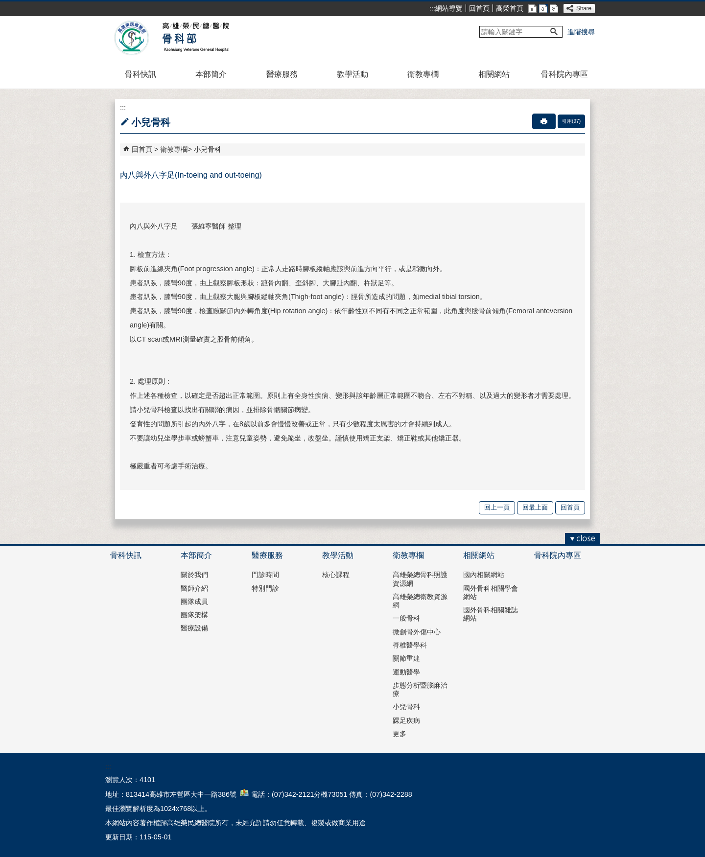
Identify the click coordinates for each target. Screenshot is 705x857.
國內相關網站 (483, 575)
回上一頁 (497, 507)
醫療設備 (194, 628)
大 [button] (554, 8)
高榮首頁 (509, 8)
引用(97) (571, 121)
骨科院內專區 (564, 74)
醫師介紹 (194, 588)
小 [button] (532, 8)
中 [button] (543, 8)
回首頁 (479, 8)
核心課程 (336, 575)
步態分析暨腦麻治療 (420, 689)
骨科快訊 (140, 74)
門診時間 (265, 575)
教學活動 (352, 74)
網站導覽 (449, 8)
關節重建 (406, 658)
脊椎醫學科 (410, 645)
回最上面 (535, 507)
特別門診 (265, 588)
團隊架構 (194, 615)
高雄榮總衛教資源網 (420, 601)
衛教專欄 (423, 74)
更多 (399, 734)
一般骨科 (406, 618)
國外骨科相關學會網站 (490, 592)
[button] (554, 31)
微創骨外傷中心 (417, 632)
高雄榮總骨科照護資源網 (420, 579)
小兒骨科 (207, 149)
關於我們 (194, 575)
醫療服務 (282, 74)
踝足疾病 (406, 720)
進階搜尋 (581, 32)
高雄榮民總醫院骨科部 (195, 38)
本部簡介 (211, 74)
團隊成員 (194, 601)
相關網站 (494, 74)
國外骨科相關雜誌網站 (490, 614)
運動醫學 (406, 672)
